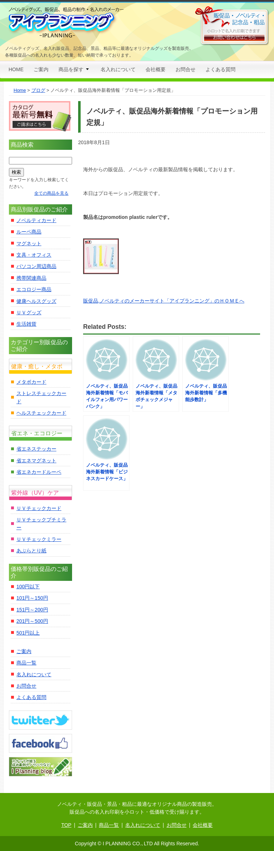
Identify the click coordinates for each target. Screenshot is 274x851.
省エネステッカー (36, 449)
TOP (66, 825)
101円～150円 (32, 598)
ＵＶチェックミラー (38, 539)
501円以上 (28, 633)
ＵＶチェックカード (38, 508)
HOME (16, 69)
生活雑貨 (26, 324)
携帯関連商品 (31, 278)
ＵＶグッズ (28, 312)
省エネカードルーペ (38, 472)
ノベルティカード (36, 220)
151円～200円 (32, 610)
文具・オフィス (33, 255)
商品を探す (71, 69)
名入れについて (118, 69)
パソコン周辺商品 (36, 266)
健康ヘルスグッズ (36, 301)
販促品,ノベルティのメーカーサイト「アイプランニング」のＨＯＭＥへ (163, 301)
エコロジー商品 (33, 289)
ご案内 (41, 69)
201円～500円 (32, 621)
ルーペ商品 (28, 232)
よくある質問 (220, 69)
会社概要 (156, 69)
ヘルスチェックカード (41, 413)
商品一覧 (26, 663)
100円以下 (28, 586)
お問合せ (186, 69)
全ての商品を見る (51, 193)
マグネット (28, 243)
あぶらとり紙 (31, 550)
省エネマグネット (36, 460)
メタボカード (31, 382)
